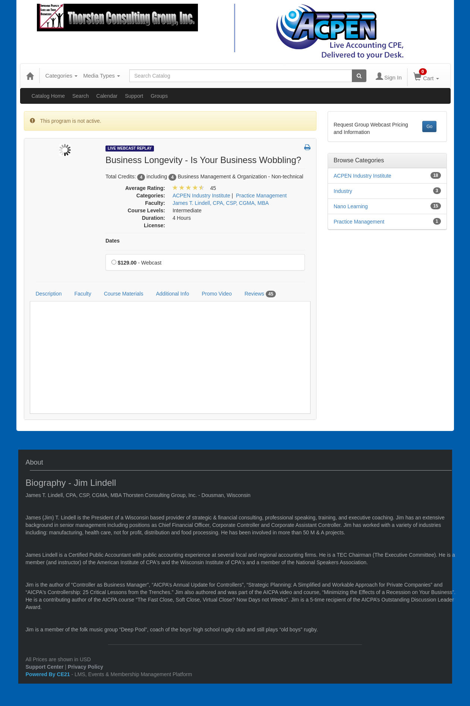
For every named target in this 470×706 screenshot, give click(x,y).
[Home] (29, 75)
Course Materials (123, 294)
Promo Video (217, 294)
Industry (343, 191)
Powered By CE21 (49, 674)
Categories (61, 75)
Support (134, 96)
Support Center (45, 667)
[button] (307, 148)
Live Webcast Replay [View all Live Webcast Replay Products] (130, 148)
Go (429, 126)
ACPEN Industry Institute (362, 176)
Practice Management (359, 222)
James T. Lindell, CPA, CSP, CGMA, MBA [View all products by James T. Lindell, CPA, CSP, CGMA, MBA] (221, 203)
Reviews (260, 294)
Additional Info (172, 294)
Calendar (106, 96)
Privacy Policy (85, 667)
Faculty (83, 294)
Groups (159, 96)
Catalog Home (48, 96)
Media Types (101, 75)
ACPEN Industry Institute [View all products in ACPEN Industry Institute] (201, 196)
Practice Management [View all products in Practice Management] (261, 196)
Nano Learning (351, 206)
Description (49, 294)
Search (80, 96)
